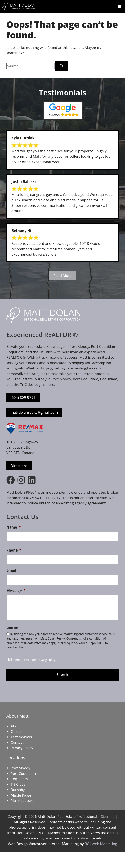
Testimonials (21, 737)
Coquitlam (19, 778)
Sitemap (108, 816)
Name (13, 527)
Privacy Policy (22, 747)
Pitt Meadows (22, 800)
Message (15, 591)
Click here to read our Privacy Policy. (31, 660)
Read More (62, 275)
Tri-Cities (18, 784)
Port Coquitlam (23, 773)
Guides (16, 731)
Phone (13, 550)
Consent (14, 628)
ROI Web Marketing (101, 843)
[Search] (61, 66)
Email (11, 570)
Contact (17, 742)
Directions (19, 465)
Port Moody (20, 768)
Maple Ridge (21, 795)
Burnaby (18, 789)
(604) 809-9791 (23, 397)
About (16, 726)
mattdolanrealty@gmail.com (34, 412)
